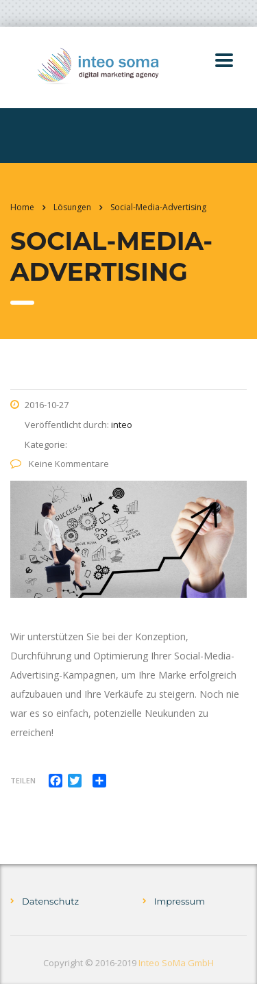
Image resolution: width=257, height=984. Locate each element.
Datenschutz (50, 901)
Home (22, 207)
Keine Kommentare (59, 463)
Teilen (23, 780)
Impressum (180, 901)
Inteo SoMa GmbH (176, 963)
